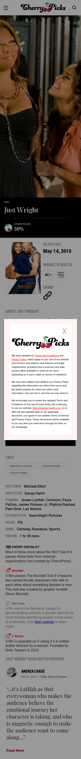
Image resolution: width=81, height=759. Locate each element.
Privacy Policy (19, 359)
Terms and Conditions (47, 355)
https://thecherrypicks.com (47, 408)
